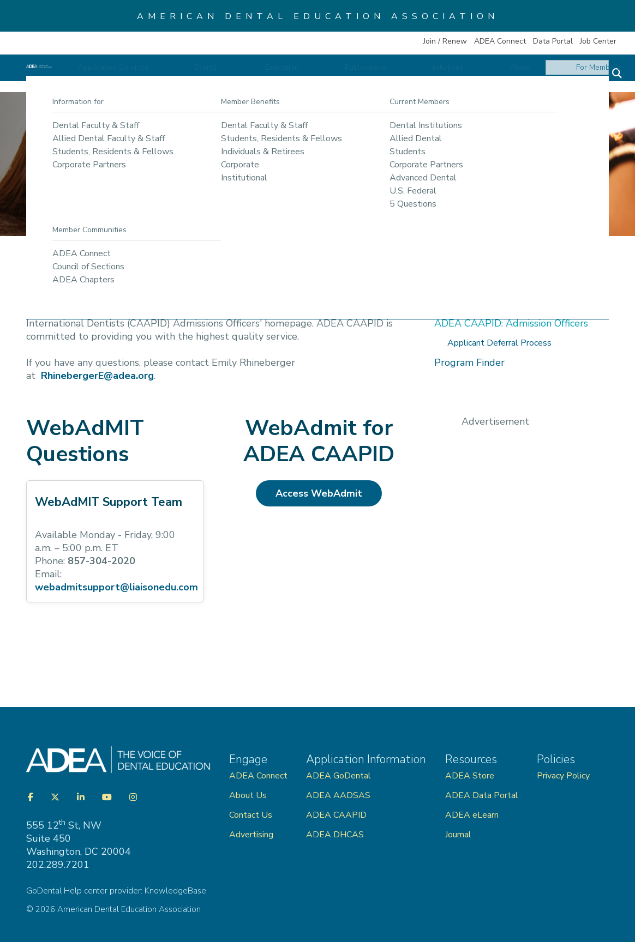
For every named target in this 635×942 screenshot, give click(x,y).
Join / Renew (445, 41)
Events (301, 74)
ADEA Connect (500, 41)
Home (45, 271)
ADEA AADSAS (338, 795)
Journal (458, 835)
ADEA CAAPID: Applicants (494, 303)
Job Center (598, 41)
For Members (575, 74)
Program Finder (469, 362)
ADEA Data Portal (481, 795)
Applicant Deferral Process (499, 343)
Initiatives (472, 74)
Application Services (231, 74)
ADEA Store (469, 776)
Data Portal (553, 41)
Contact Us (250, 815)
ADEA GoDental (338, 776)
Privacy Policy (563, 776)
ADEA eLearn (472, 815)
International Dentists (202, 271)
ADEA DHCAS (335, 835)
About (520, 74)
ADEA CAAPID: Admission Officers (511, 323)
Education (353, 74)
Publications (413, 74)
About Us (248, 795)
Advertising (252, 835)
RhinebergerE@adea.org (97, 375)
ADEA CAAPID (336, 815)
